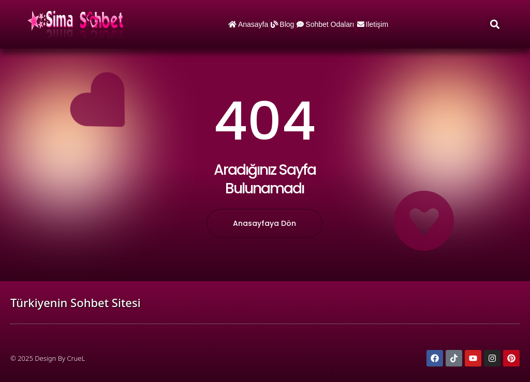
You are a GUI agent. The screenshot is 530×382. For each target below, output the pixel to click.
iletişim (373, 24)
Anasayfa (248, 24)
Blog (282, 24)
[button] (495, 24)
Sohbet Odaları (325, 24)
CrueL (76, 358)
